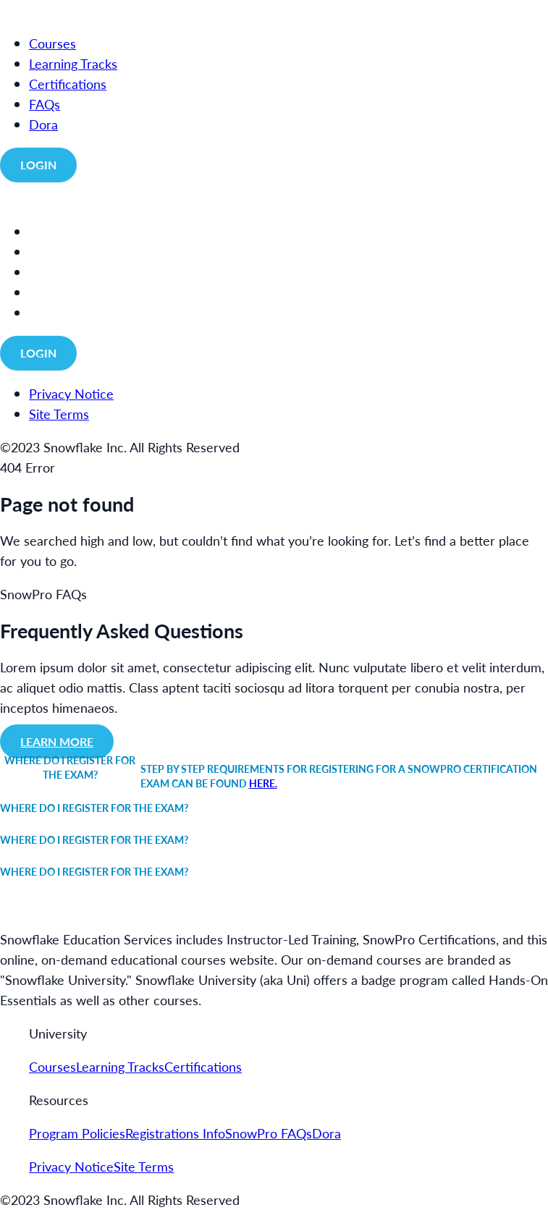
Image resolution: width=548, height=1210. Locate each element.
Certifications (203, 1066)
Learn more (56, 741)
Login (38, 164)
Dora (326, 1133)
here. (263, 783)
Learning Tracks (120, 1066)
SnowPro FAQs (268, 1133)
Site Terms (144, 1166)
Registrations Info (175, 1133)
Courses (52, 1066)
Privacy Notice (71, 1166)
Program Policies (77, 1133)
